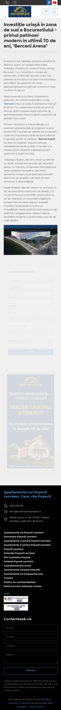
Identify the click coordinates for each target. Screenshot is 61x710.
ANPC (7, 594)
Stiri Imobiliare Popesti (17, 558)
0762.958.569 (7, 3)
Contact (8, 578)
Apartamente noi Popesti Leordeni (24, 533)
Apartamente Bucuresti (17, 566)
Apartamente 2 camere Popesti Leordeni (27, 541)
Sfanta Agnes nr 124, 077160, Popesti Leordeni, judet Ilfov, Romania (29, 519)
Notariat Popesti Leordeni (18, 562)
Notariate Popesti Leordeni (19, 553)
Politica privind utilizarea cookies (23, 586)
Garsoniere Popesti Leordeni (20, 537)
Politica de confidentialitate (20, 582)
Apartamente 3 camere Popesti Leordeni (27, 545)
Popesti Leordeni (13, 549)
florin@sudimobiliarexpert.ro (15, 3)
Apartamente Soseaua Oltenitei (22, 570)
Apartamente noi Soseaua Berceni (23, 574)
